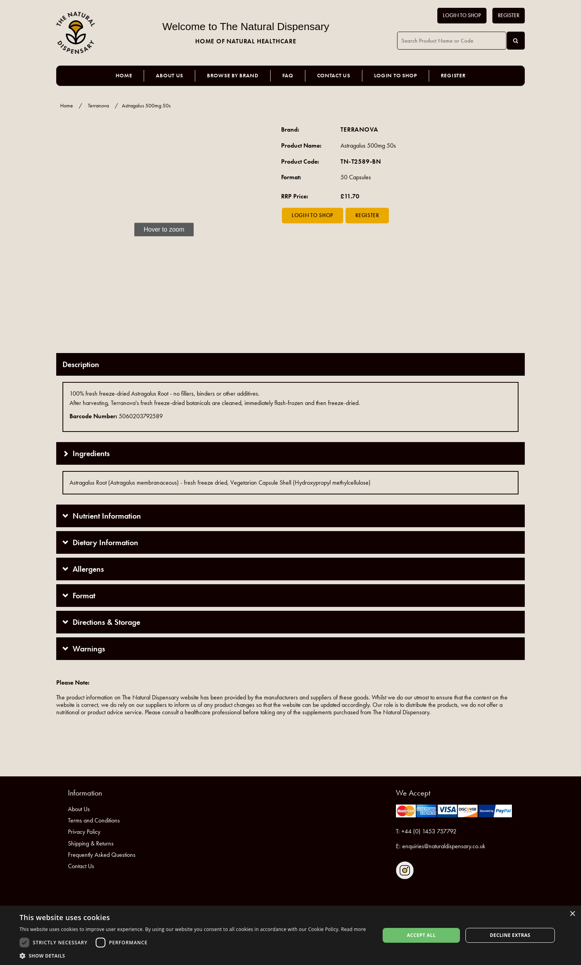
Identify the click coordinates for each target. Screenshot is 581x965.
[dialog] (290, 935)
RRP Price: (294, 196)
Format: (291, 177)
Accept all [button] (421, 935)
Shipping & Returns (91, 843)
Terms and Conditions (94, 820)
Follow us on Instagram (404, 870)
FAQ (287, 75)
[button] (193, 955)
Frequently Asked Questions (101, 854)
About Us (169, 75)
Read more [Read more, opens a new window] (353, 929)
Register (508, 15)
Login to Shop (462, 15)
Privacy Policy (84, 831)
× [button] (572, 914)
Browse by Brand (232, 75)
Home (124, 75)
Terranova (98, 105)
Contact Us (333, 75)
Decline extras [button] (510, 935)
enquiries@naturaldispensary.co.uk (443, 846)
